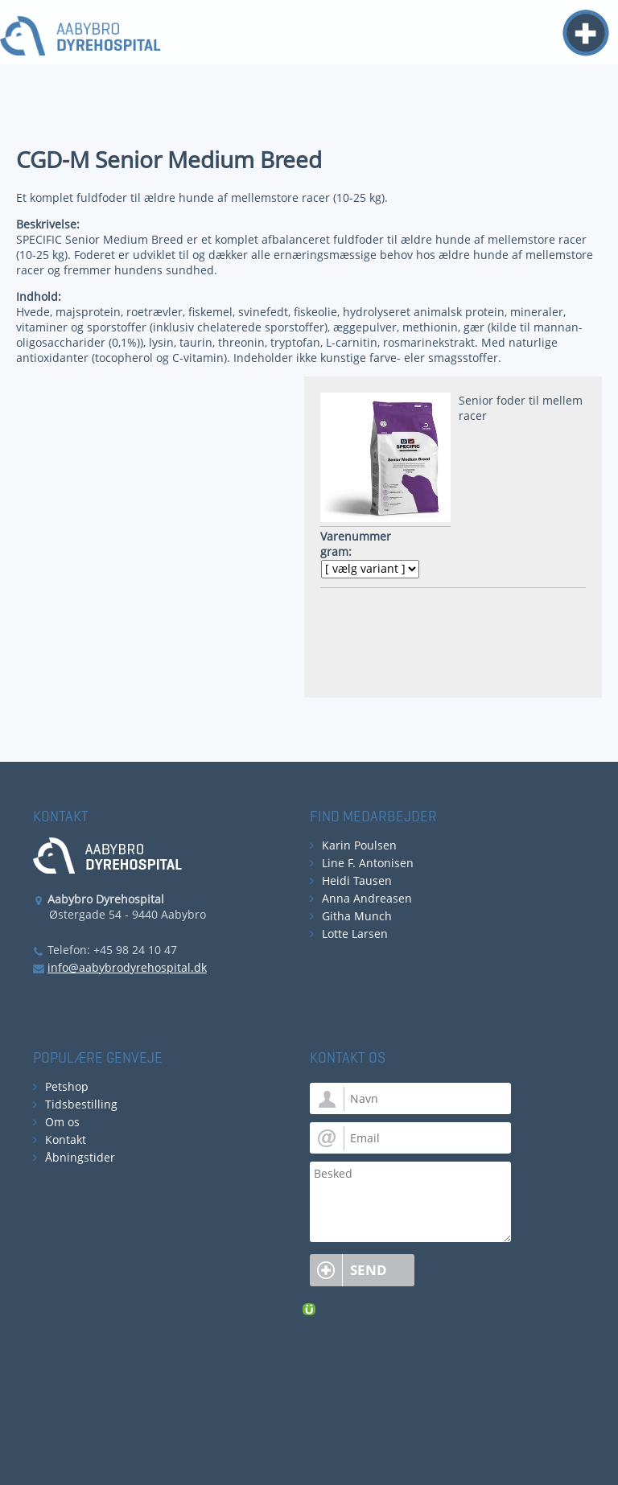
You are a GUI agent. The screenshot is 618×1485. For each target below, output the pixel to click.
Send (368, 1270)
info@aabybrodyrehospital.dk (127, 967)
